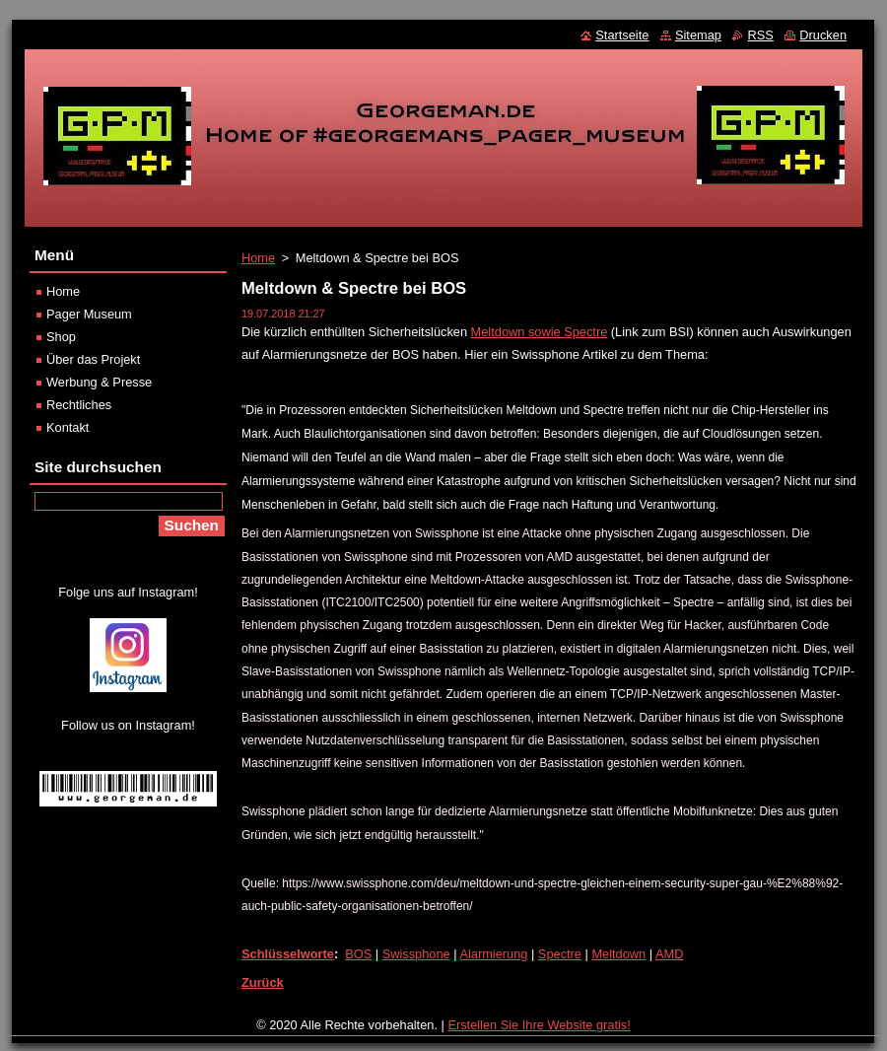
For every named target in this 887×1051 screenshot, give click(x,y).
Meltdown (618, 953)
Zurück (262, 982)
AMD (669, 953)
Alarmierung (493, 953)
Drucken (823, 35)
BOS (358, 953)
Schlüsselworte (287, 953)
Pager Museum (89, 314)
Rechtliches (78, 404)
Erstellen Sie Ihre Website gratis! (538, 1024)
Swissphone (416, 953)
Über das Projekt (93, 359)
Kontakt (67, 427)
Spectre (559, 953)
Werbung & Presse (99, 382)
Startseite (621, 35)
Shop (61, 336)
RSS (760, 35)
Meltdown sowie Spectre (539, 331)
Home (258, 257)
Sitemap (698, 35)
